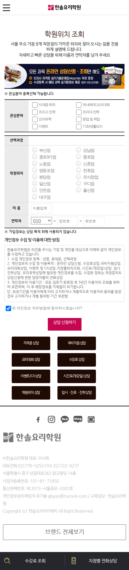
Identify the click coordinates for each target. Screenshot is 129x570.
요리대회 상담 (31, 360)
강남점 (88, 150)
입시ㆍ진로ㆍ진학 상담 (77, 393)
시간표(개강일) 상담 (76, 376)
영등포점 (46, 170)
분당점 (45, 177)
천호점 (88, 170)
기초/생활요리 (89, 126)
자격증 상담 (31, 343)
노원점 (45, 163)
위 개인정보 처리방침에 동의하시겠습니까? (44, 308)
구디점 (88, 183)
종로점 (88, 156)
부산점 (45, 150)
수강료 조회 (35, 560)
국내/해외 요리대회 (93, 105)
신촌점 (88, 163)
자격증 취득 (43, 105)
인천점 (45, 190)
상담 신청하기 (64, 322)
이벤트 (40, 126)
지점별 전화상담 (103, 560)
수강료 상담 (76, 360)
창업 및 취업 (88, 119)
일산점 (45, 183)
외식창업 (90, 177)
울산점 (88, 190)
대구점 (45, 197)
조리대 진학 (87, 112)
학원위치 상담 (31, 393)
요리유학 (41, 119)
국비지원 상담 (77, 343)
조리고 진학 (43, 112)
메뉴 (7, 9)
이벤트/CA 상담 (31, 376)
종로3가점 (47, 156)
